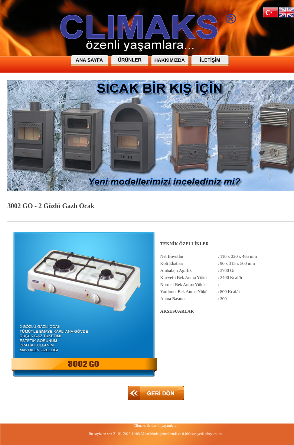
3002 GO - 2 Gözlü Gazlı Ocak (50, 206)
